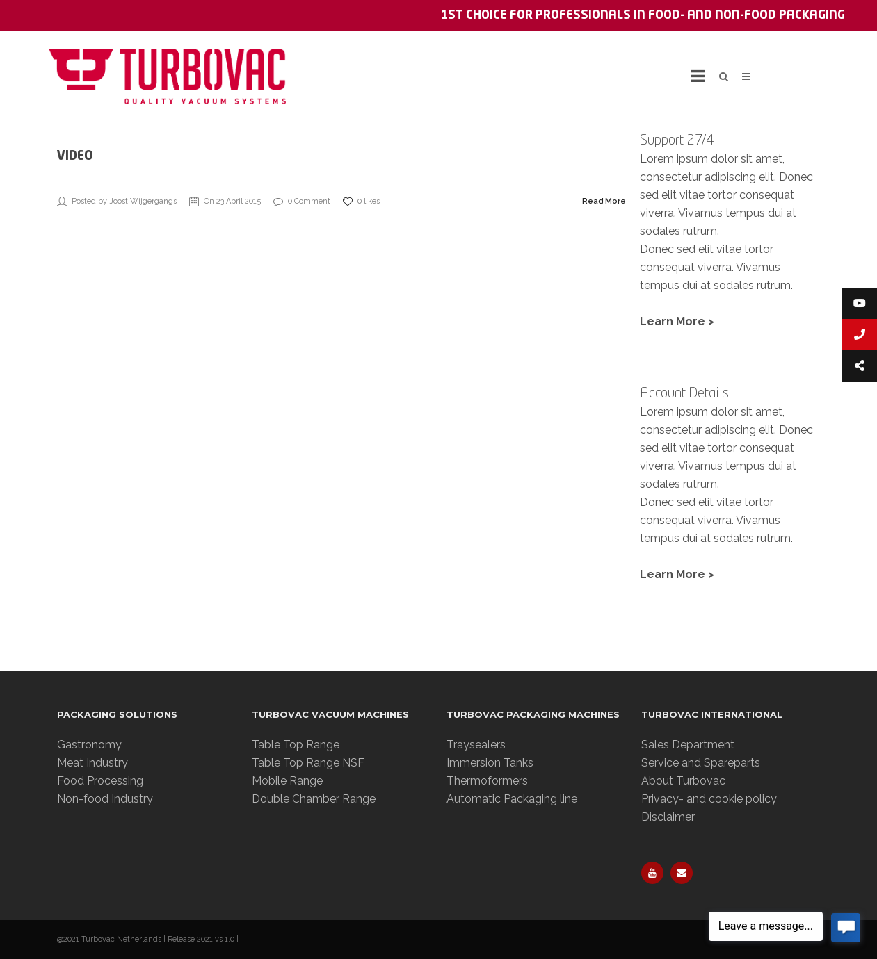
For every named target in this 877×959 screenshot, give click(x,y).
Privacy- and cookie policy (709, 798)
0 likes (361, 201)
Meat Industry (92, 762)
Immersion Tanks (489, 762)
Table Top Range (295, 744)
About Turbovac (683, 780)
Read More (604, 201)
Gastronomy (89, 744)
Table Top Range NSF (308, 762)
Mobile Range (287, 780)
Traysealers (476, 744)
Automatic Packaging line (511, 798)
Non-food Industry (105, 798)
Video (75, 156)
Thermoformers (487, 780)
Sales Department (687, 744)
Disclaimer (668, 816)
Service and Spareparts (700, 762)
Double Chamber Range (314, 798)
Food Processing (100, 780)
